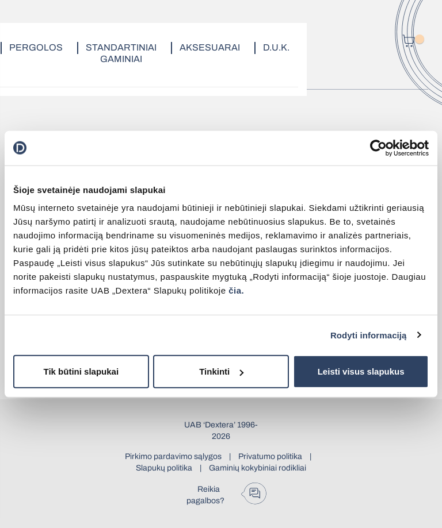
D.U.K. (276, 47)
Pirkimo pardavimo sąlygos (173, 456)
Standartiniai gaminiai (121, 53)
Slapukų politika (164, 468)
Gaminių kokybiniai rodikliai (257, 468)
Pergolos (36, 47)
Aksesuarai (210, 47)
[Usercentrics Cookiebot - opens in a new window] (378, 147)
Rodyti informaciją (368, 335)
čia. (236, 290)
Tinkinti (221, 371)
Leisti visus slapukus (361, 371)
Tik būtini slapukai (81, 371)
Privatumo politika (270, 456)
